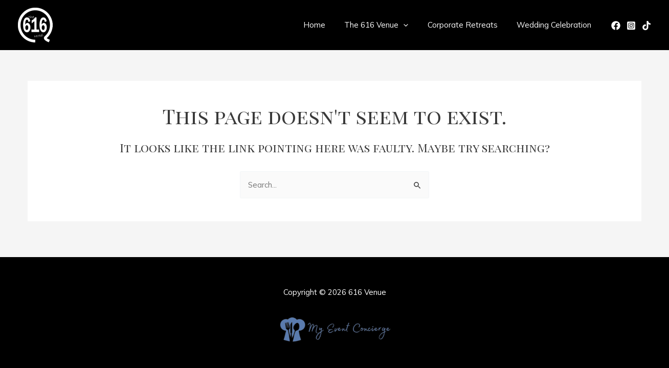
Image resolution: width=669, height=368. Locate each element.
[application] (413, 25)
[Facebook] (615, 25)
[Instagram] (631, 25)
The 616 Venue (386, 25)
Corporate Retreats (468, 25)
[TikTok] (646, 25)
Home (328, 25)
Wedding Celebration (556, 25)
